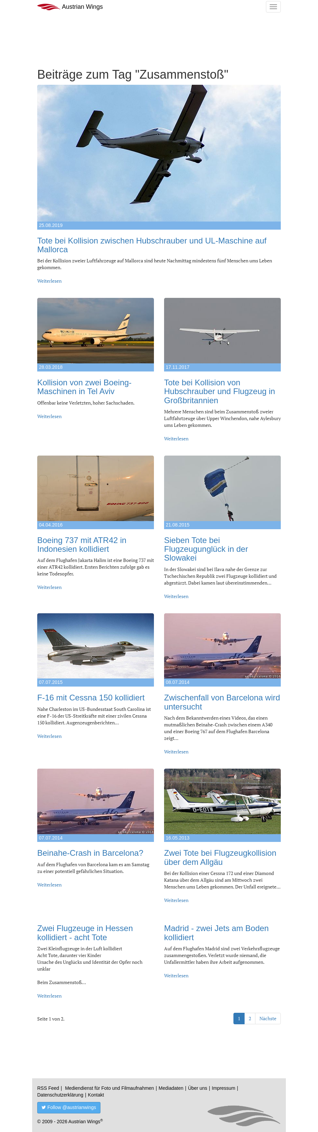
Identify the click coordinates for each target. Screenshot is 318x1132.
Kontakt (96, 1095)
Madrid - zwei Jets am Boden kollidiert (216, 933)
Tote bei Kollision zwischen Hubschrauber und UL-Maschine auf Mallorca (152, 245)
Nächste (267, 1018)
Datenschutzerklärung (60, 1095)
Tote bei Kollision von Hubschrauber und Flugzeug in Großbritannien (219, 391)
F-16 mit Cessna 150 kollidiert (90, 697)
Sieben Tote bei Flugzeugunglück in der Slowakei (206, 549)
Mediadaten (171, 1088)
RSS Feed (48, 1088)
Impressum (223, 1088)
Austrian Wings (70, 6)
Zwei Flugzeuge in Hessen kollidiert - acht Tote (85, 933)
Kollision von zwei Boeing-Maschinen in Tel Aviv (84, 387)
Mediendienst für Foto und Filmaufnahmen (109, 1088)
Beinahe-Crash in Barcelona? (90, 852)
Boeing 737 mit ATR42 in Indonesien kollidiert (82, 545)
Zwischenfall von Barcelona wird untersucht (222, 702)
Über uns (197, 1088)
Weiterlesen (49, 281)
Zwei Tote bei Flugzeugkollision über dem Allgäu (220, 857)
